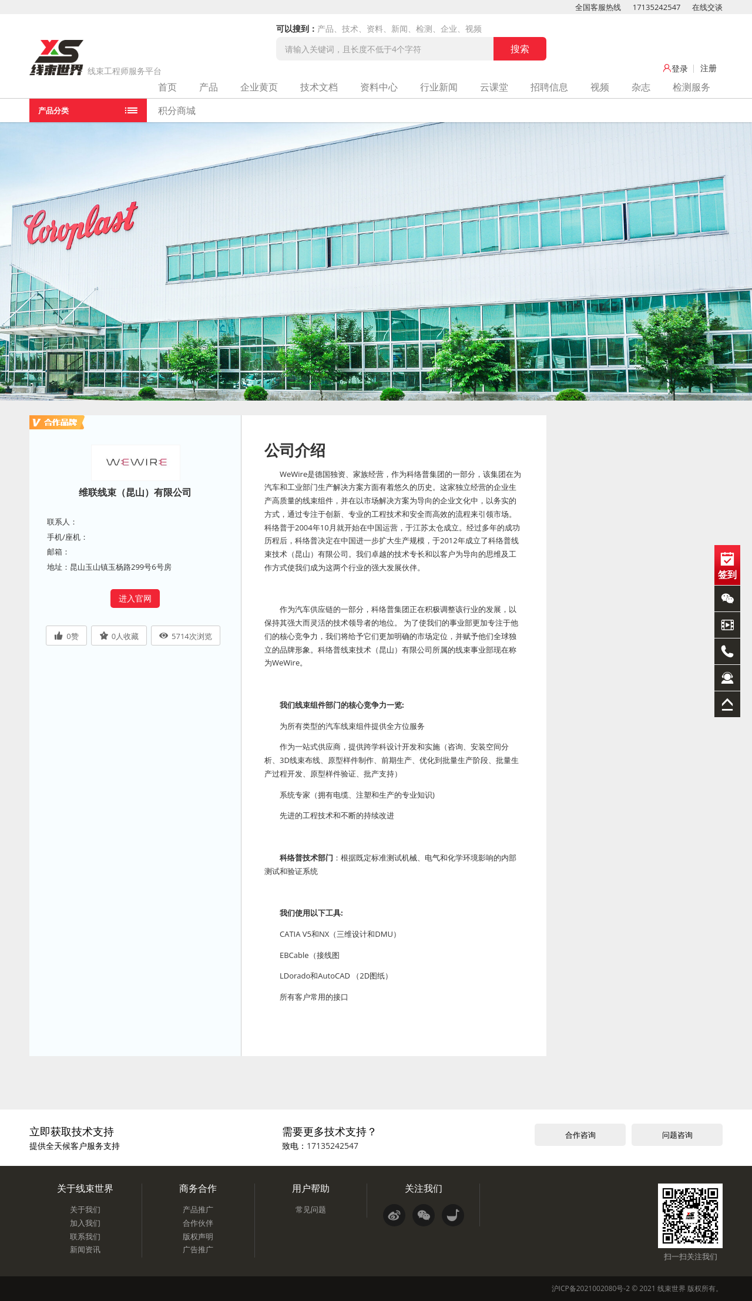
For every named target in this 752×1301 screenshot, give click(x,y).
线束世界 (671, 1288)
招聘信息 (549, 86)
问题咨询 (677, 1134)
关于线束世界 (85, 1188)
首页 (167, 86)
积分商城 (177, 110)
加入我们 (85, 1223)
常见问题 (311, 1209)
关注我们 (423, 1188)
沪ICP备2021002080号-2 (591, 1288)
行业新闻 (439, 86)
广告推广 (198, 1249)
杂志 (641, 86)
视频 (599, 86)
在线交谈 (707, 7)
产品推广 (198, 1209)
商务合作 (198, 1188)
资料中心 (379, 86)
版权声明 (198, 1236)
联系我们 (85, 1236)
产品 (208, 86)
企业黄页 (259, 86)
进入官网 (135, 598)
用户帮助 (311, 1188)
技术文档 (319, 86)
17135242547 (657, 7)
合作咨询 (580, 1134)
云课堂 (494, 86)
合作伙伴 (198, 1223)
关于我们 (85, 1209)
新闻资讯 (85, 1249)
